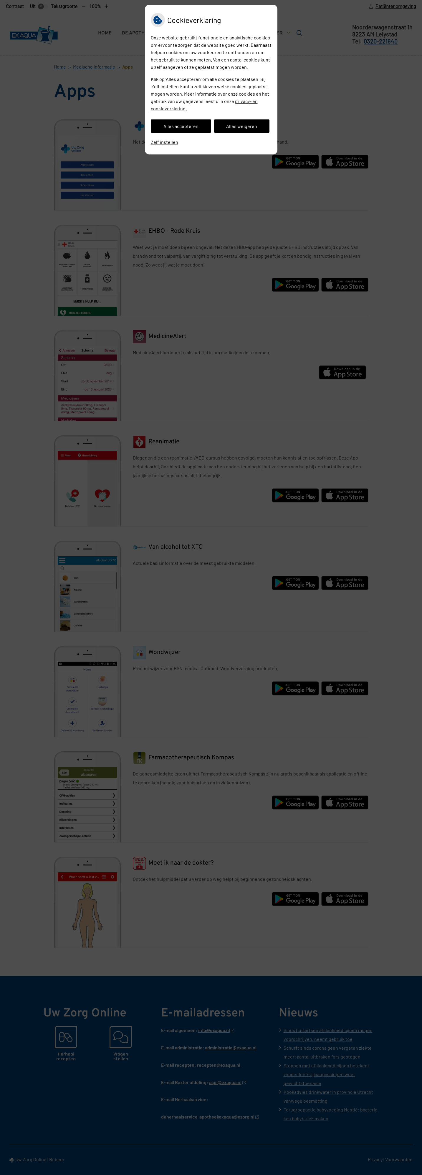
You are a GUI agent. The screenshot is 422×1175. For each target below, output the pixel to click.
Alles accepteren (180, 126)
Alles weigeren (241, 126)
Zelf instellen (164, 142)
